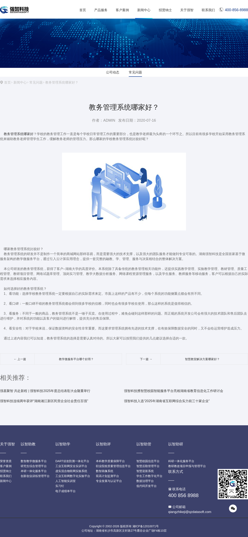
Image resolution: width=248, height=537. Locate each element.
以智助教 (28, 444)
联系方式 (175, 472)
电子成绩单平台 (65, 491)
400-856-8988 (233, 10)
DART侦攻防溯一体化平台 (72, 461)
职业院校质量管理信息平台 (113, 466)
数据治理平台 (145, 481)
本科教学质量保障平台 (110, 461)
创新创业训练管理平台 (35, 476)
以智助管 (143, 444)
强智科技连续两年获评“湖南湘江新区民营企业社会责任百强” (44, 401)
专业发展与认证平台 (109, 481)
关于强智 (186, 10)
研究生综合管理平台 (34, 466)
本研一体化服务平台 (34, 471)
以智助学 (62, 444)
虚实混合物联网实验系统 (71, 471)
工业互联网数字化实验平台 (72, 476)
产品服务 (100, 10)
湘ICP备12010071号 (145, 526)
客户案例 (122, 10)
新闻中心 (143, 10)
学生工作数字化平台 (149, 476)
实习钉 (59, 486)
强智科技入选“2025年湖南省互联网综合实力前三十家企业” (167, 401)
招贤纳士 (165, 10)
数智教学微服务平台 (34, 461)
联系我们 (208, 10)
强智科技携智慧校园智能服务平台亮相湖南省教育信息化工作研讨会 (173, 391)
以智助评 (103, 444)
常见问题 (135, 72)
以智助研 (175, 444)
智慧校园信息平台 (148, 461)
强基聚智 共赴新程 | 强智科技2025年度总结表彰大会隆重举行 (45, 391)
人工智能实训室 (65, 481)
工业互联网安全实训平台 (71, 466)
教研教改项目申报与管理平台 (187, 466)
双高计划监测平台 (107, 476)
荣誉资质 (6, 461)
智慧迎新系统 (145, 471)
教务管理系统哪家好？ (61, 82)
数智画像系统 (104, 471)
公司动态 (112, 72)
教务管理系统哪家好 (18, 134)
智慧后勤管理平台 (148, 466)
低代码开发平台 (146, 486)
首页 (82, 10)
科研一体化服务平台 (181, 461)
